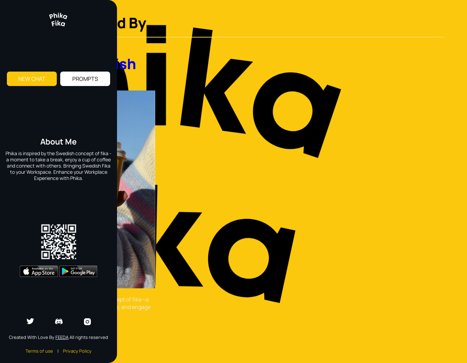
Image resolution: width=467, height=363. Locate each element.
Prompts (85, 79)
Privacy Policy (77, 351)
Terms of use (39, 351)
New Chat (31, 79)
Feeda (61, 337)
